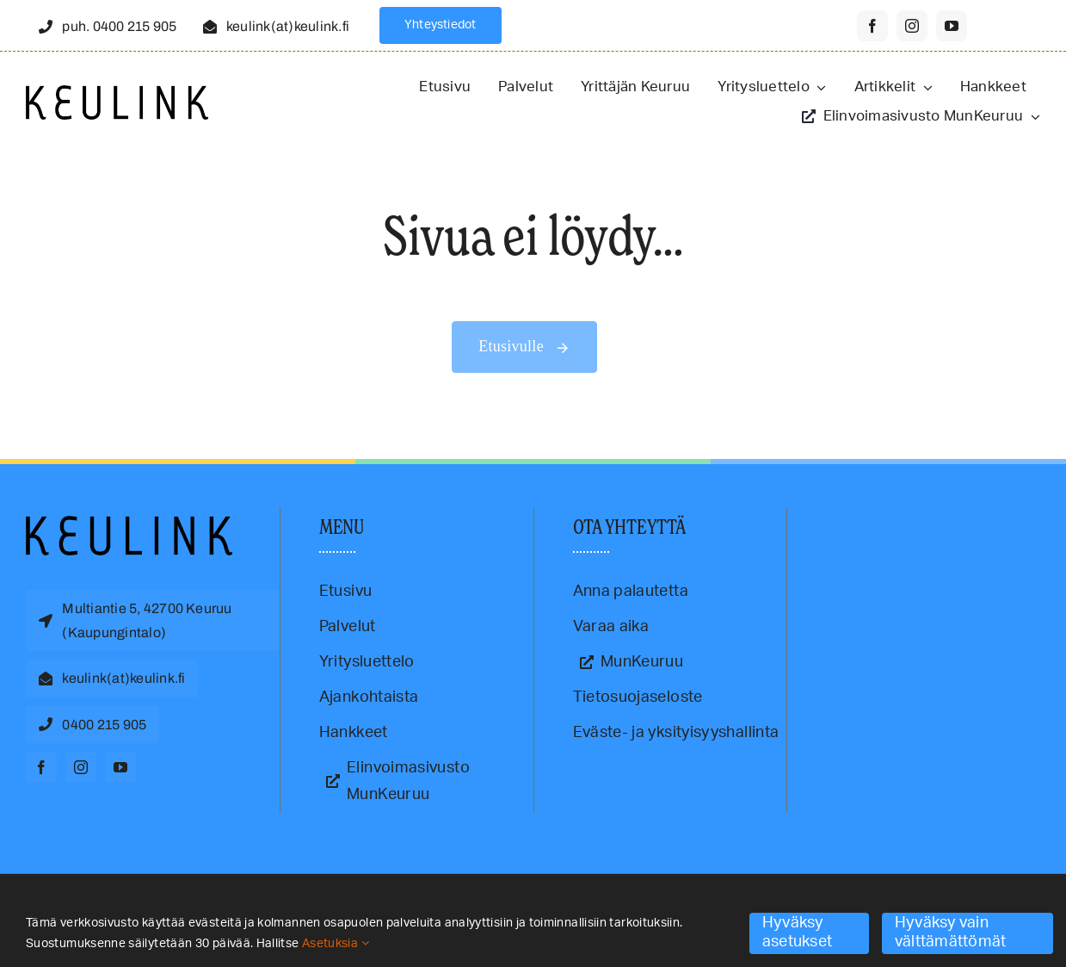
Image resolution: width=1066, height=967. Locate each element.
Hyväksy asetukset (797, 932)
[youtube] (951, 25)
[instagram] (912, 25)
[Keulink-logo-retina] (117, 93)
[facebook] (872, 25)
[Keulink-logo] (129, 523)
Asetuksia (335, 944)
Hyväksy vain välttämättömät (951, 932)
